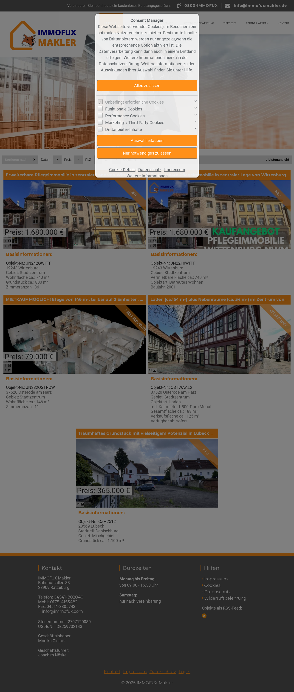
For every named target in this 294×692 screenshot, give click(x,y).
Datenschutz (149, 169)
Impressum (174, 169)
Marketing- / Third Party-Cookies (134, 122)
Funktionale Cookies (123, 109)
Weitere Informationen (147, 175)
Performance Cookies (125, 115)
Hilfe (188, 70)
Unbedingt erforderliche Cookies (134, 102)
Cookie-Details (122, 169)
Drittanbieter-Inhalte (123, 129)
